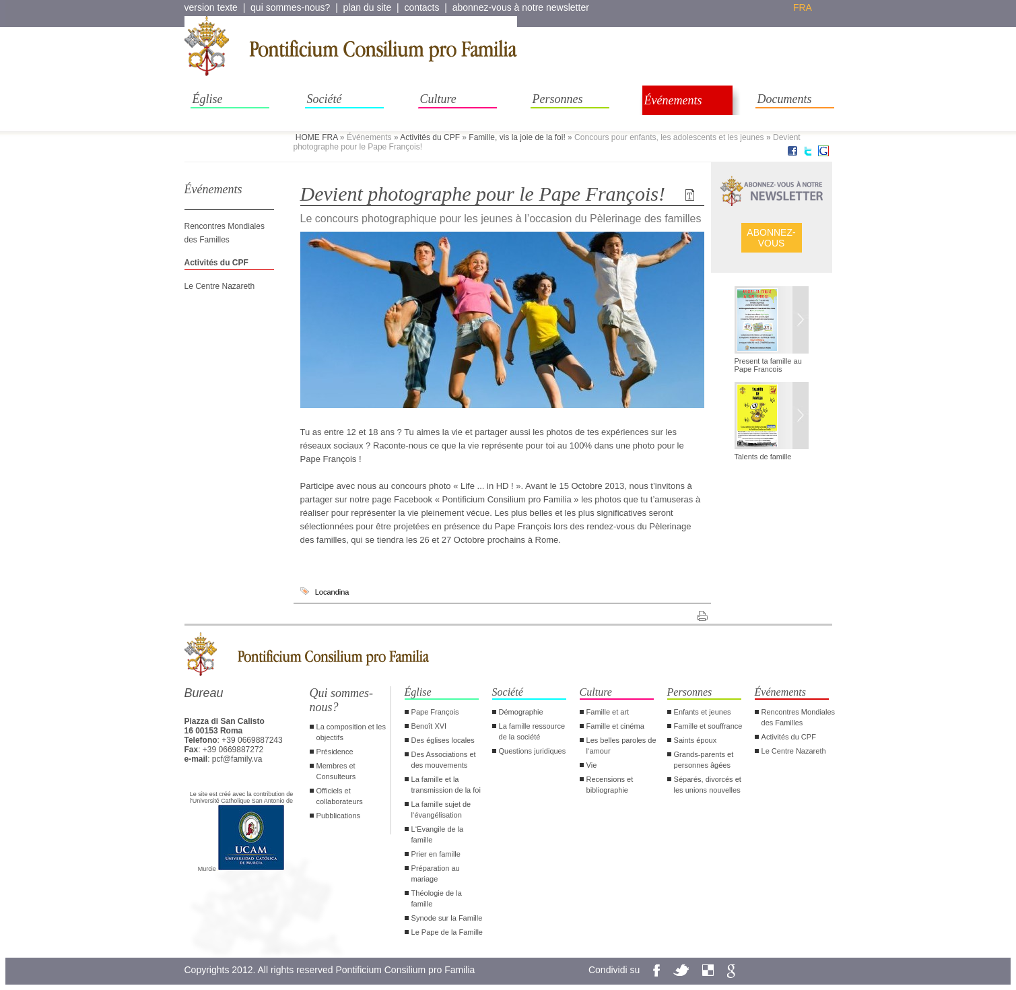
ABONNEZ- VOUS (771, 238)
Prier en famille (436, 854)
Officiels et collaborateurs (339, 796)
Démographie (521, 712)
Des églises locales (443, 740)
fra (802, 7)
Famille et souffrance (708, 726)
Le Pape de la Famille (447, 932)
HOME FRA (317, 137)
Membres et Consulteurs (336, 771)
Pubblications (338, 816)
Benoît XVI (429, 726)
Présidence (334, 752)
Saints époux (695, 740)
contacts (421, 7)
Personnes (558, 99)
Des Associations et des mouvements (443, 759)
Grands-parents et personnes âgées (704, 759)
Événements (673, 100)
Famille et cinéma (615, 726)
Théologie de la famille (436, 898)
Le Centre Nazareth (219, 286)
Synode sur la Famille (447, 918)
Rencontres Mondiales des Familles (798, 717)
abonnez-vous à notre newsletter (520, 7)
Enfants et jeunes (702, 712)
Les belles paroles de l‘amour (621, 745)
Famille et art (608, 712)
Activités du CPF (430, 137)
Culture (438, 99)
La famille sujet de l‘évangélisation (441, 809)
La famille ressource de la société (532, 731)
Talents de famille (763, 457)
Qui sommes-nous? (342, 700)
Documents (784, 99)
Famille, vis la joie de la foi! (517, 137)
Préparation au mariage (435, 873)
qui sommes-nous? (290, 7)
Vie (591, 765)
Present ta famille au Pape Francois (768, 365)
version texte (211, 7)
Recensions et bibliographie (610, 784)
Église (208, 99)
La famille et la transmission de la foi (446, 784)
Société (324, 99)
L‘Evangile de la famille (437, 834)
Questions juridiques (532, 751)
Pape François (435, 712)
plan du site (367, 7)
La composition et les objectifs (351, 732)
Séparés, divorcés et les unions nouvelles (707, 784)
